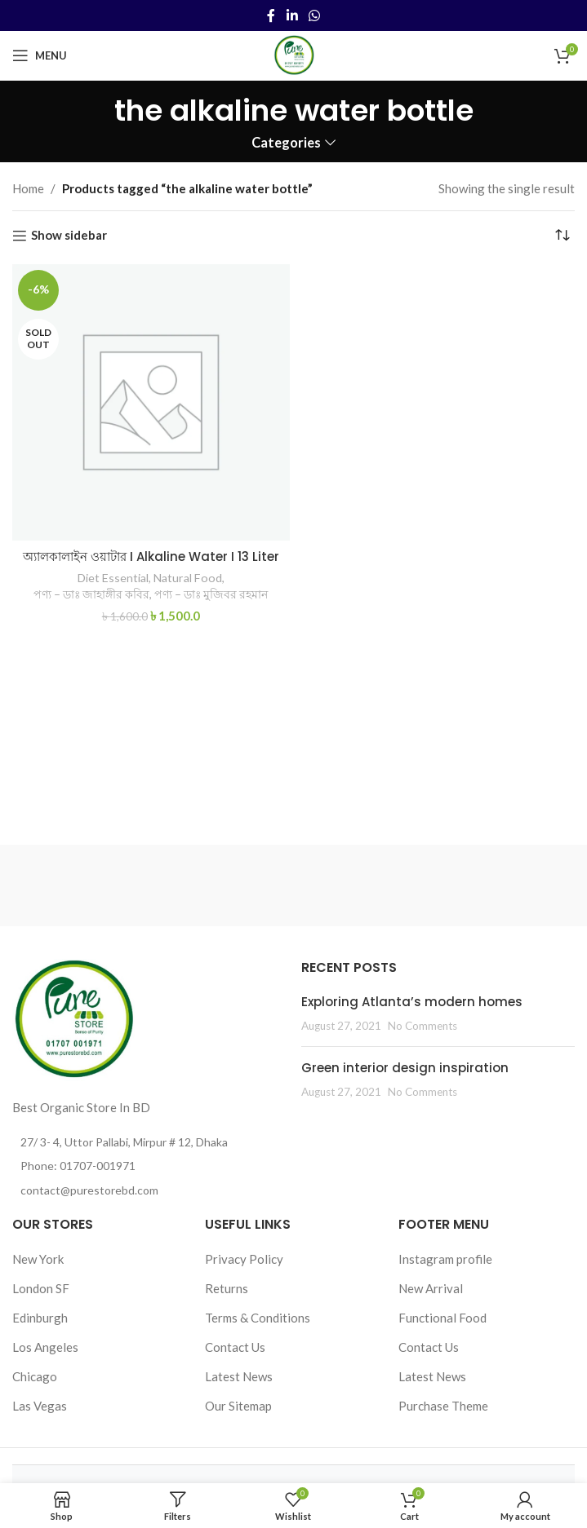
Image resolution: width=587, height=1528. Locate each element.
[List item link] (148, 1166)
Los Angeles (45, 1347)
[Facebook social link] (271, 15)
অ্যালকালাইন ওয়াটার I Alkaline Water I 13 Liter (151, 556)
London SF (40, 1288)
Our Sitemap (238, 1405)
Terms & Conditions (257, 1317)
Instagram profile (445, 1259)
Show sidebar (69, 235)
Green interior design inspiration (405, 1067)
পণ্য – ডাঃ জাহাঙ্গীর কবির (91, 594)
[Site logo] (293, 53)
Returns (226, 1288)
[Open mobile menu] (39, 55)
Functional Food (442, 1317)
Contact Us (235, 1347)
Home (28, 188)
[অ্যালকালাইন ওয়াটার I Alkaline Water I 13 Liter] (151, 402)
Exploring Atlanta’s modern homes (412, 1001)
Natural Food (187, 578)
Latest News (239, 1376)
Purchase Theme (443, 1405)
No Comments (422, 1025)
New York (38, 1259)
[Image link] (73, 1018)
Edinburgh (40, 1317)
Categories (286, 143)
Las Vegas (39, 1405)
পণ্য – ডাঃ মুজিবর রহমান (211, 594)
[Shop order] (562, 235)
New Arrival (430, 1288)
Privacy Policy (244, 1259)
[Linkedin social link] (292, 15)
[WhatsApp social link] (314, 15)
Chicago (34, 1376)
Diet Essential (113, 578)
